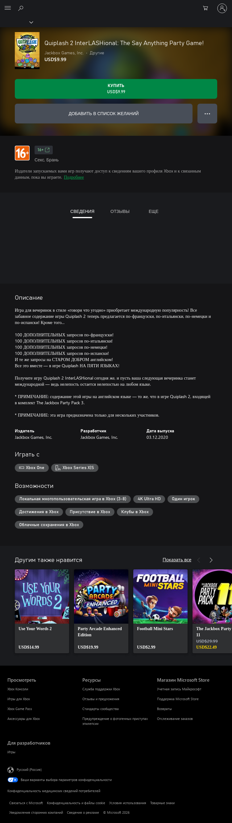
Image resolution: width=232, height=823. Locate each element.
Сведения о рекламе (83, 812)
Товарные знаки (162, 803)
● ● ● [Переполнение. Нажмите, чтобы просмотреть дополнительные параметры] (207, 113)
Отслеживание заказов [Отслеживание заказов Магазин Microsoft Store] (175, 719)
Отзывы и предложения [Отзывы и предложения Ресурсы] (100, 699)
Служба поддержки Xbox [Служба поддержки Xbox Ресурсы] (101, 689)
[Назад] (199, 560)
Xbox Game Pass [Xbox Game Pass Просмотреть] (19, 709)
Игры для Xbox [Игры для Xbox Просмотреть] (18, 699)
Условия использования (127, 803)
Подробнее (74, 177)
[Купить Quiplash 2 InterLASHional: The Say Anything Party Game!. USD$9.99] (116, 89)
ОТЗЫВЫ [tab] (120, 211)
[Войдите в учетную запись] (222, 8)
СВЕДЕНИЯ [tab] (82, 211)
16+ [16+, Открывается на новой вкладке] (44, 150)
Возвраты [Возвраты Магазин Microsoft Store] (164, 709)
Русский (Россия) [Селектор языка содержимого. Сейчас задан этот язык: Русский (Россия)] (29, 769)
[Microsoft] (116, 4)
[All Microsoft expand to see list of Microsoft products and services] (7, 8)
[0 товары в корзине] (207, 8)
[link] (42, 611)
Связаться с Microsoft (26, 803)
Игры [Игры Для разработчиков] (11, 752)
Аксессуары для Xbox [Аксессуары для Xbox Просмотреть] (23, 719)
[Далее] (211, 560)
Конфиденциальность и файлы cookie (76, 803)
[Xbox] (16, 22)
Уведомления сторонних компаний (36, 812)
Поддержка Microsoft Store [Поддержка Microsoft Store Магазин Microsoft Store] (178, 699)
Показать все (177, 559)
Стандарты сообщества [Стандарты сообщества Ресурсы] (100, 709)
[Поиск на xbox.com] (21, 8)
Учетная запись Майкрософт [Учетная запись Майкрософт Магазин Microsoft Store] (179, 689)
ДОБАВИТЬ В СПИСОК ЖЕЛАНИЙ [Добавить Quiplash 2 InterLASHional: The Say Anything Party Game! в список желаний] (103, 113)
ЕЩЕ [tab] (154, 211)
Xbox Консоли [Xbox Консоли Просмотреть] (17, 689)
